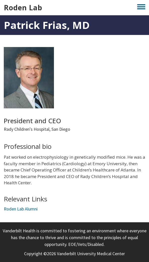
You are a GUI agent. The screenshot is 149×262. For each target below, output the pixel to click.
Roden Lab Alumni (21, 209)
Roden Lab (23, 7)
